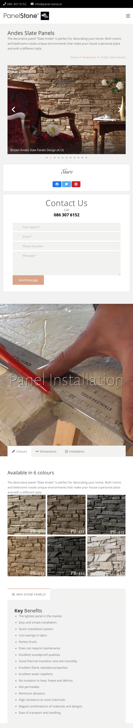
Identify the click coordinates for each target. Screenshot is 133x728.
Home (74, 57)
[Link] (26, 16)
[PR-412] (106, 515)
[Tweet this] (66, 184)
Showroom (89, 57)
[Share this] (57, 184)
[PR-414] (66, 556)
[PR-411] (66, 515)
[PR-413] (27, 556)
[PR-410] (27, 515)
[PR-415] (106, 556)
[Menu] (128, 16)
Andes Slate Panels (113, 57)
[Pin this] (76, 184)
